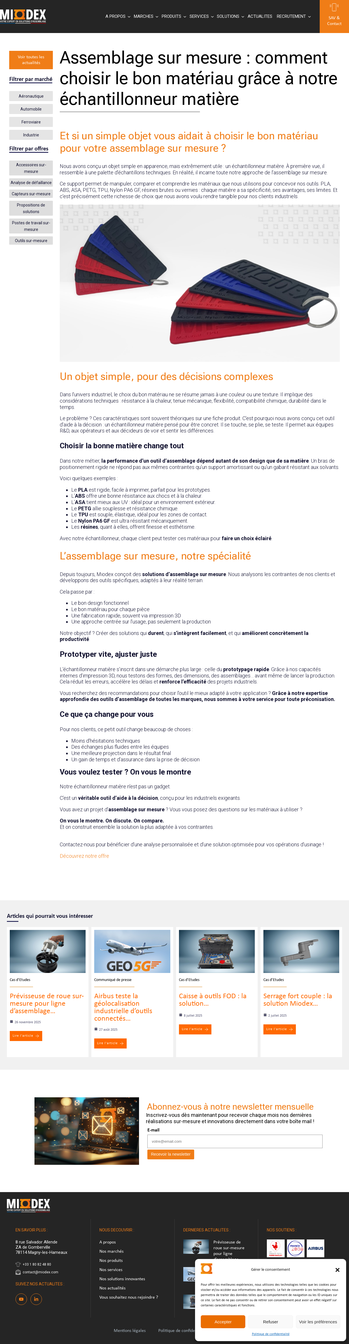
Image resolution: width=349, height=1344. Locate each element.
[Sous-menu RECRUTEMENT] (293, 16)
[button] (337, 1270)
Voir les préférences (318, 1321)
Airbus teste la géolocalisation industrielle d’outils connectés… (123, 1007)
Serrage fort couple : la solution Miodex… (297, 1000)
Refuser (270, 1321)
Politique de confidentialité (271, 1334)
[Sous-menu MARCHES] (145, 16)
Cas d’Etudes (20, 980)
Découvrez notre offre (84, 856)
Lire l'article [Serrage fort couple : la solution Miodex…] (279, 1029)
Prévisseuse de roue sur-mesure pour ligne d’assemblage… (47, 1003)
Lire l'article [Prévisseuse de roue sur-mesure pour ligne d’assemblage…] (26, 1036)
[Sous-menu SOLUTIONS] (230, 16)
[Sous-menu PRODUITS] (173, 16)
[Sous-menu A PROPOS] (117, 16)
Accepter (223, 1321)
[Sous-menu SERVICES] (201, 16)
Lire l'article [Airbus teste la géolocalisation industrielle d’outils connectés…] (110, 1043)
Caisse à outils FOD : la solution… (212, 1000)
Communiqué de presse (113, 980)
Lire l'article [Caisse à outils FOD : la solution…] (195, 1029)
